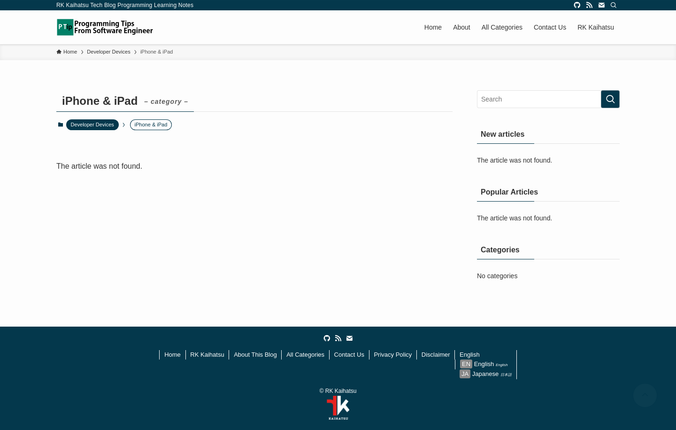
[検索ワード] (548, 99)
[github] (577, 5)
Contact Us (349, 354)
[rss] (589, 5)
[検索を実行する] (610, 99)
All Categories (305, 354)
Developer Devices (92, 124)
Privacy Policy (393, 354)
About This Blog (255, 354)
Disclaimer (436, 354)
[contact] (601, 5)
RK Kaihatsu (207, 354)
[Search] (613, 5)
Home (172, 354)
